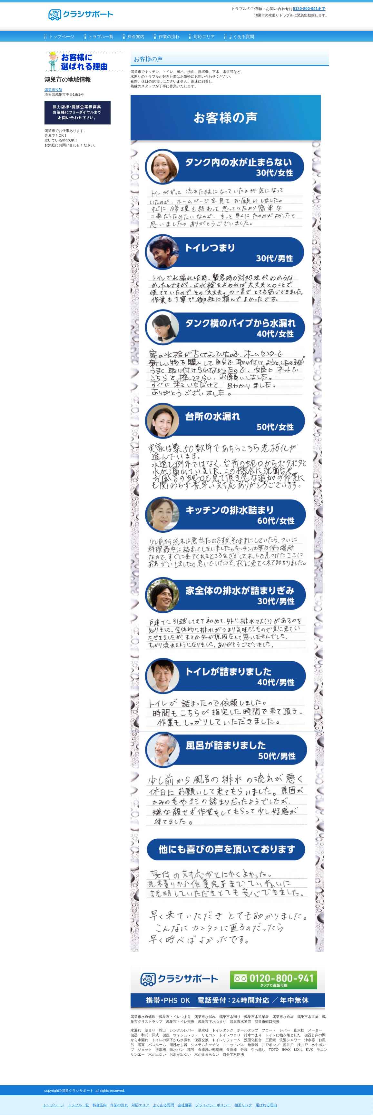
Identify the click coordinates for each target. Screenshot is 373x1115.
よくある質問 (163, 1105)
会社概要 (185, 1105)
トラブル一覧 (78, 1105)
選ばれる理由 (266, 1105)
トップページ (53, 1105)
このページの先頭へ (306, 1071)
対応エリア (140, 1105)
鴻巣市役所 (53, 90)
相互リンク (243, 1105)
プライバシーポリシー (213, 1105)
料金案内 (100, 1105)
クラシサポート (121, 11)
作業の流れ (119, 1105)
